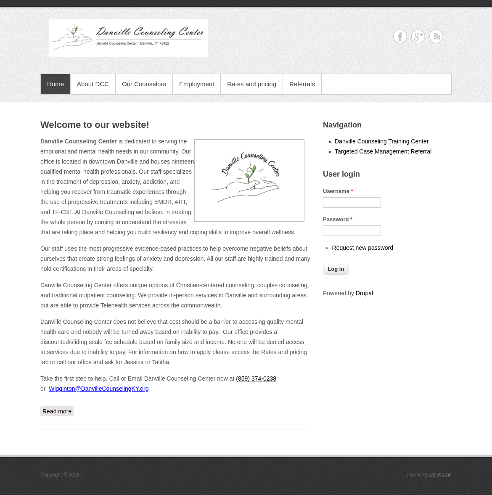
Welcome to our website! (94, 124)
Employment (196, 83)
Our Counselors (144, 83)
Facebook (400, 36)
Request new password (363, 247)
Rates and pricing (251, 83)
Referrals (302, 83)
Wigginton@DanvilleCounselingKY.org (98, 388)
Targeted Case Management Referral (383, 151)
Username (338, 191)
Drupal (364, 293)
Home (55, 83)
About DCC (93, 83)
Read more (58, 410)
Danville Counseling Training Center (382, 141)
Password (337, 219)
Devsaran (441, 475)
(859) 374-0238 (256, 378)
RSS (436, 36)
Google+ (418, 36)
